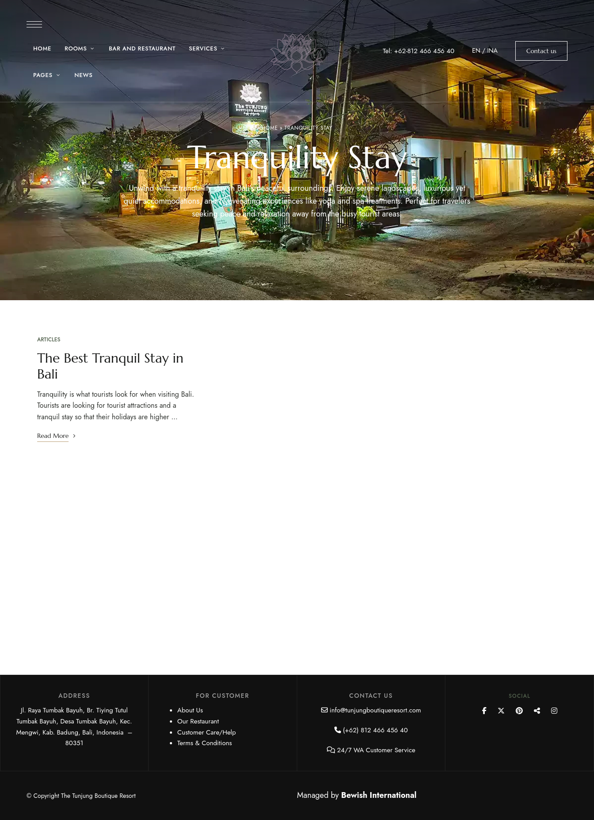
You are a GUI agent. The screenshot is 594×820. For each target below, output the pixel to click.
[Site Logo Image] (297, 54)
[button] (541, 51)
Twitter (501, 710)
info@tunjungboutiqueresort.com (375, 710)
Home (269, 128)
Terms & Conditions (204, 743)
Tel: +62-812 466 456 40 (418, 51)
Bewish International (378, 795)
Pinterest (519, 710)
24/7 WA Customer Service (376, 750)
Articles (49, 340)
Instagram (554, 710)
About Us (190, 710)
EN (476, 50)
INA (492, 50)
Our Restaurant (198, 721)
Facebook (484, 710)
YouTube (537, 710)
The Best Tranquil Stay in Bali (110, 366)
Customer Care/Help (206, 732)
